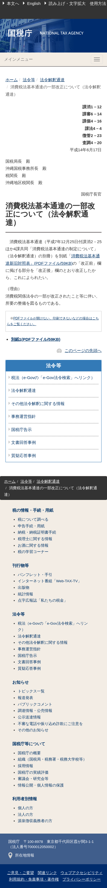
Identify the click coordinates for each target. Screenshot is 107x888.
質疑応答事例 (23, 455)
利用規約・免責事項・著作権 (34, 879)
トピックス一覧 (31, 691)
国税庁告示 (21, 429)
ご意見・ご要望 (20, 873)
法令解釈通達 (52, 79)
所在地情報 (21, 855)
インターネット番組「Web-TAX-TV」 (50, 581)
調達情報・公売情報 (35, 711)
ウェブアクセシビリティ (81, 873)
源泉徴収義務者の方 (35, 821)
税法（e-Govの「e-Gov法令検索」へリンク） (53, 377)
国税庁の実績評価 (33, 772)
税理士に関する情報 (35, 539)
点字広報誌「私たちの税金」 (43, 600)
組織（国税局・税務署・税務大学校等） (52, 759)
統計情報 (25, 594)
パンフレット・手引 (35, 575)
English (34, 3)
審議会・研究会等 (33, 779)
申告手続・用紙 (31, 526)
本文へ (13, 3)
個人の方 (25, 808)
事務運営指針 (23, 416)
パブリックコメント (35, 704)
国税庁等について (28, 744)
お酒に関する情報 (33, 545)
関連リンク (47, 873)
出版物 (23, 588)
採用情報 (25, 766)
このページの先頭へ (83, 350)
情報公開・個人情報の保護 (41, 785)
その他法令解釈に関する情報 (38, 403)
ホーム (11, 79)
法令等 (29, 79)
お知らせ (20, 682)
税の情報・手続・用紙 (32, 510)
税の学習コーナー (33, 552)
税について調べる (33, 519)
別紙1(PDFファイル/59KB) (35, 339)
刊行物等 (20, 565)
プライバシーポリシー (81, 879)
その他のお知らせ (33, 730)
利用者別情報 (24, 799)
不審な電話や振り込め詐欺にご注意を (50, 724)
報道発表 (25, 698)
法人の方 (25, 815)
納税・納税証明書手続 (37, 532)
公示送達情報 (29, 717)
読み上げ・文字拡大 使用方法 (77, 3)
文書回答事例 (23, 442)
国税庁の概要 (29, 753)
